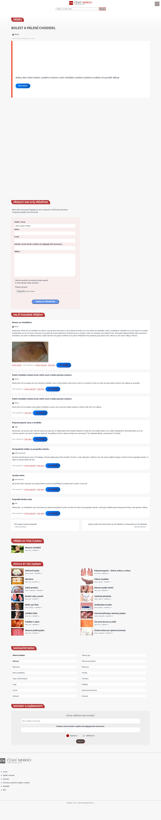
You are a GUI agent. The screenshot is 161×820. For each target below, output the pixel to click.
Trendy (84, 673)
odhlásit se (90, 735)
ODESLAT (80, 741)
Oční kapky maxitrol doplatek (25, 524)
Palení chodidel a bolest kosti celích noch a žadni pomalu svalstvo (42, 375)
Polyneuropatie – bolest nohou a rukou (112, 570)
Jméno (16, 229)
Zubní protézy (31, 587)
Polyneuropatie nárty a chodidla (26, 422)
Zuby (14, 684)
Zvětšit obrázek (16, 365)
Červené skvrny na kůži (105, 622)
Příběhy (85, 684)
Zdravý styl (86, 655)
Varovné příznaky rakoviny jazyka (110, 613)
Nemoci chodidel (33, 547)
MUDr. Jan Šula (32, 605)
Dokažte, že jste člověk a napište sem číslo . (38, 244)
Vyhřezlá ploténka (102, 596)
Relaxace (85, 667)
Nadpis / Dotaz (19, 222)
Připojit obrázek (21, 287)
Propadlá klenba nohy (22, 499)
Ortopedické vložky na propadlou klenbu (30, 449)
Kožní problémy (19, 673)
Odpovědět (23, 86)
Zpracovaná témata (89, 690)
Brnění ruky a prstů (34, 596)
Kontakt (85, 696)
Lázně (15, 690)
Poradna (85, 678)
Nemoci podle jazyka (34, 630)
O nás (5, 772)
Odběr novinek (8, 775)
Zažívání (16, 696)
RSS (4, 790)
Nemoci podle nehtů (103, 587)
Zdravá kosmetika (89, 661)
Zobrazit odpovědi (41, 365)
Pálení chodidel (101, 579)
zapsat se (73, 735)
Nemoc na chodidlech (22, 322)
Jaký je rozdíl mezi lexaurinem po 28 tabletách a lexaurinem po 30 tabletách (117, 524)
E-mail (16, 237)
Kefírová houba (32, 570)
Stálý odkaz (51, 365)
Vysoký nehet (18, 475)
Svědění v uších (32, 622)
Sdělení (17, 251)
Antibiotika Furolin (103, 605)
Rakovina (16, 667)
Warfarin (29, 579)
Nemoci (16, 661)
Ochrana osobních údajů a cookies (16, 782)
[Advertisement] (74, 55)
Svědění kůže (31, 613)
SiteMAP (6, 786)
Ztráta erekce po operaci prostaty (110, 630)
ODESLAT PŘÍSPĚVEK (45, 302)
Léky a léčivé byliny (20, 678)
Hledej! (102, 9)
